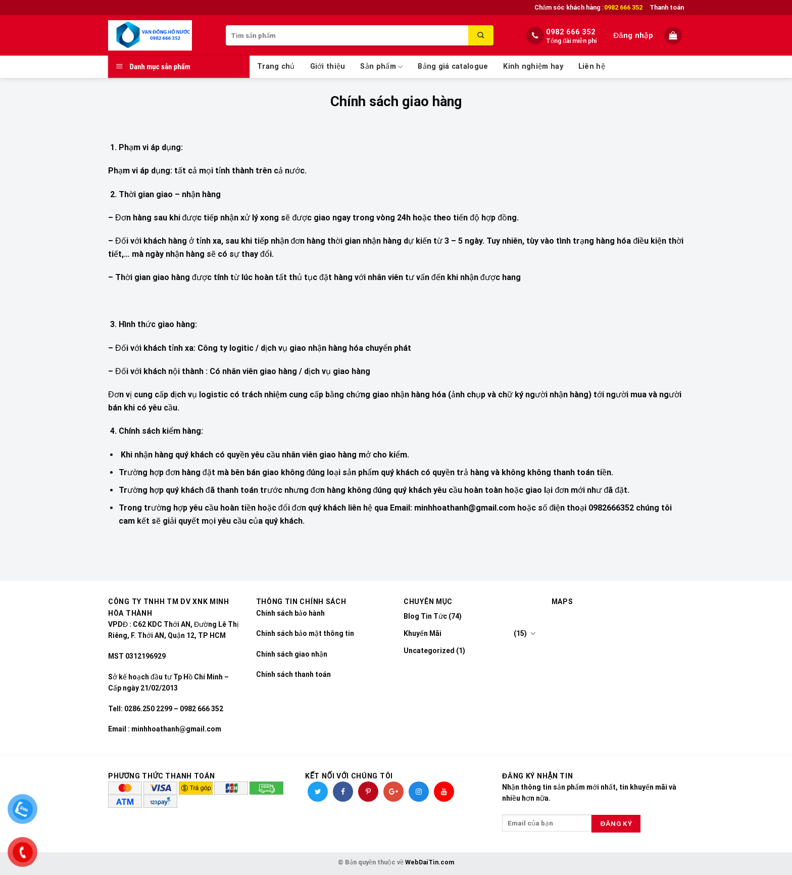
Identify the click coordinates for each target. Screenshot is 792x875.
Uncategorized (429, 651)
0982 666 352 (571, 31)
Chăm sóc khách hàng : (588, 8)
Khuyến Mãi (422, 633)
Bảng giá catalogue (453, 66)
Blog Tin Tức (425, 616)
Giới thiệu (327, 66)
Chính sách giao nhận (291, 654)
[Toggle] (532, 633)
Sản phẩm (381, 67)
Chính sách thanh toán (293, 674)
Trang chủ (276, 66)
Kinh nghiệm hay (533, 66)
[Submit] (480, 35)
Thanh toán (667, 7)
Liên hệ (591, 66)
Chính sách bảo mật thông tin (305, 633)
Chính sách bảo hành (290, 613)
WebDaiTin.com (429, 862)
